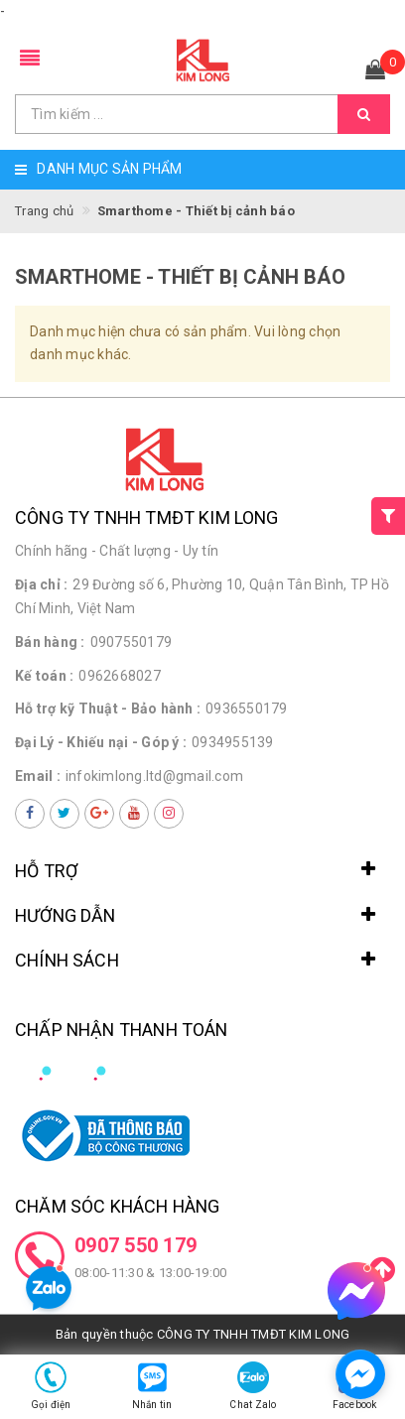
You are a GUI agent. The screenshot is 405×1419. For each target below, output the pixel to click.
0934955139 (233, 742)
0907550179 (131, 642)
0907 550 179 (135, 1245)
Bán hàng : (50, 642)
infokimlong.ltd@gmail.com (154, 776)
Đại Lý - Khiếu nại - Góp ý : (101, 742)
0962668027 (119, 676)
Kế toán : (44, 676)
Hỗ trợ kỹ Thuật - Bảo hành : (108, 708)
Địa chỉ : (41, 584)
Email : (38, 776)
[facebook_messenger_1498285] (360, 1374)
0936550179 (246, 708)
